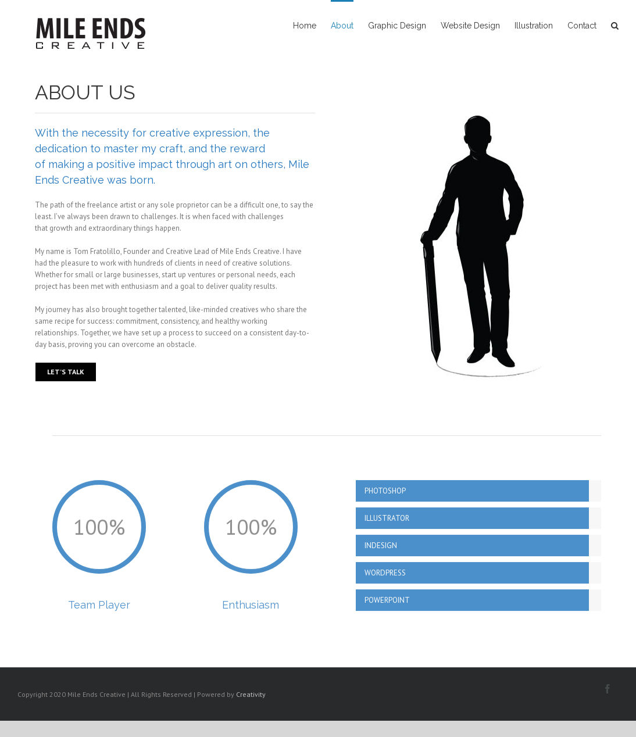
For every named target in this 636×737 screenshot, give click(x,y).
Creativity (251, 694)
